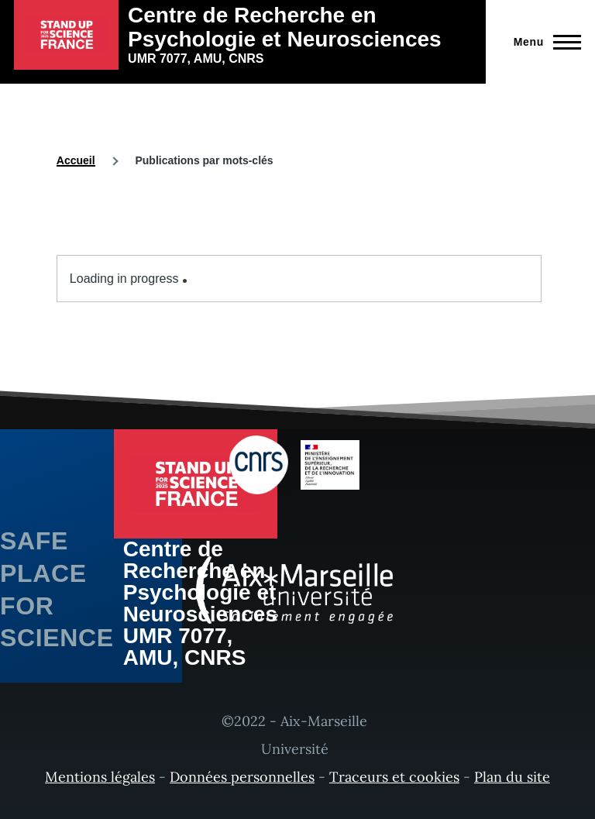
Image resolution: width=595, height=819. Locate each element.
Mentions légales (100, 777)
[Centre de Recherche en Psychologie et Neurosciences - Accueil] (243, 35)
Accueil (76, 160)
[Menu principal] (543, 42)
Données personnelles (242, 777)
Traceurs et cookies (394, 777)
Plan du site (512, 777)
